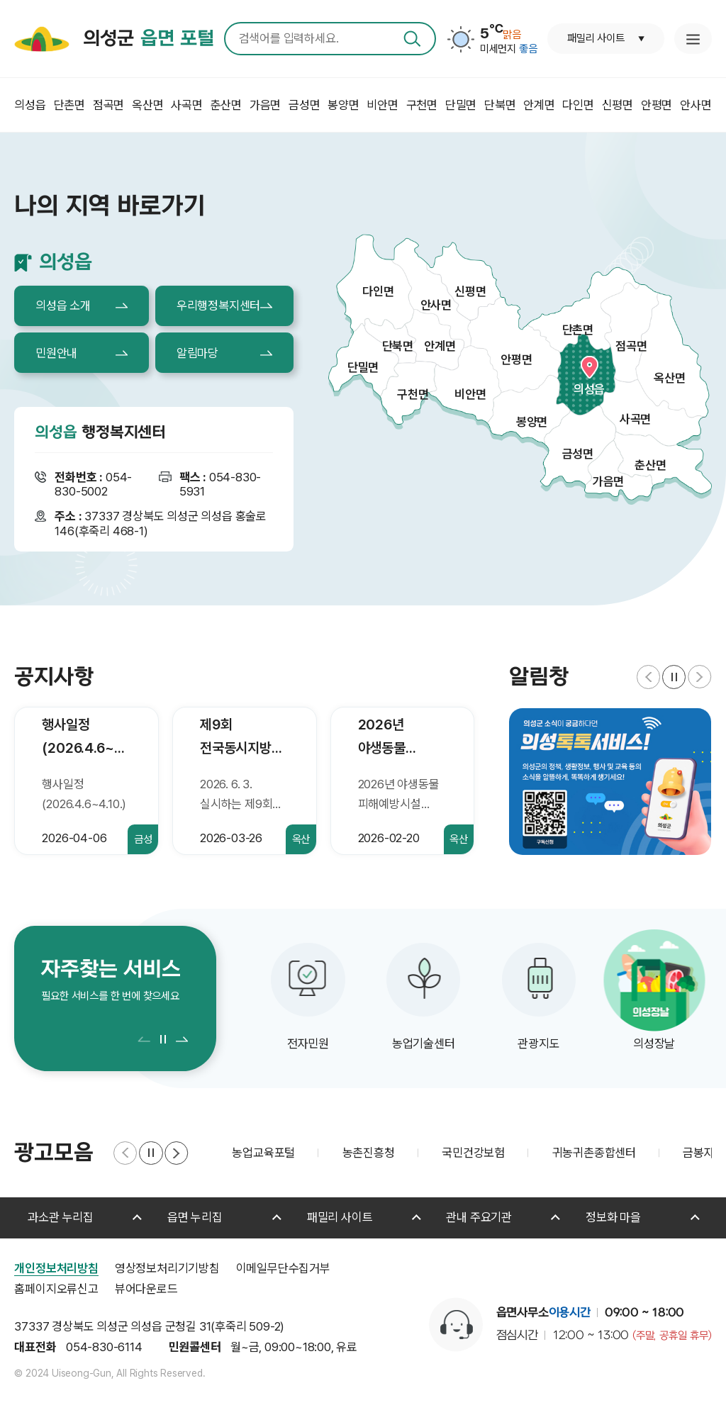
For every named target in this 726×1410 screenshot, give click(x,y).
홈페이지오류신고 (56, 1289)
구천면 (412, 394)
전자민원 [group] (308, 1043)
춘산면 (650, 465)
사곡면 (635, 419)
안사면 (436, 305)
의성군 (148, 39)
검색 (412, 38)
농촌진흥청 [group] (368, 1153)
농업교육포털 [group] (263, 1153)
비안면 (470, 394)
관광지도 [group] (538, 1043)
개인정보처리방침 (56, 1268)
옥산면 (669, 378)
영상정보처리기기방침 (167, 1268)
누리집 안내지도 (692, 38)
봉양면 (531, 422)
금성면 (577, 454)
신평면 (470, 291)
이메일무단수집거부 (283, 1268)
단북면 (397, 346)
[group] (610, 781)
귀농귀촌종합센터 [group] (594, 1153)
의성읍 (589, 389)
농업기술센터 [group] (423, 1043)
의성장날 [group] (654, 1043)
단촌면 (577, 330)
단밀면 (363, 367)
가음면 (608, 481)
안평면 (516, 359)
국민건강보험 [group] (473, 1153)
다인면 (377, 291)
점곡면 (631, 346)
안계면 (439, 346)
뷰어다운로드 (146, 1289)
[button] (648, 676)
